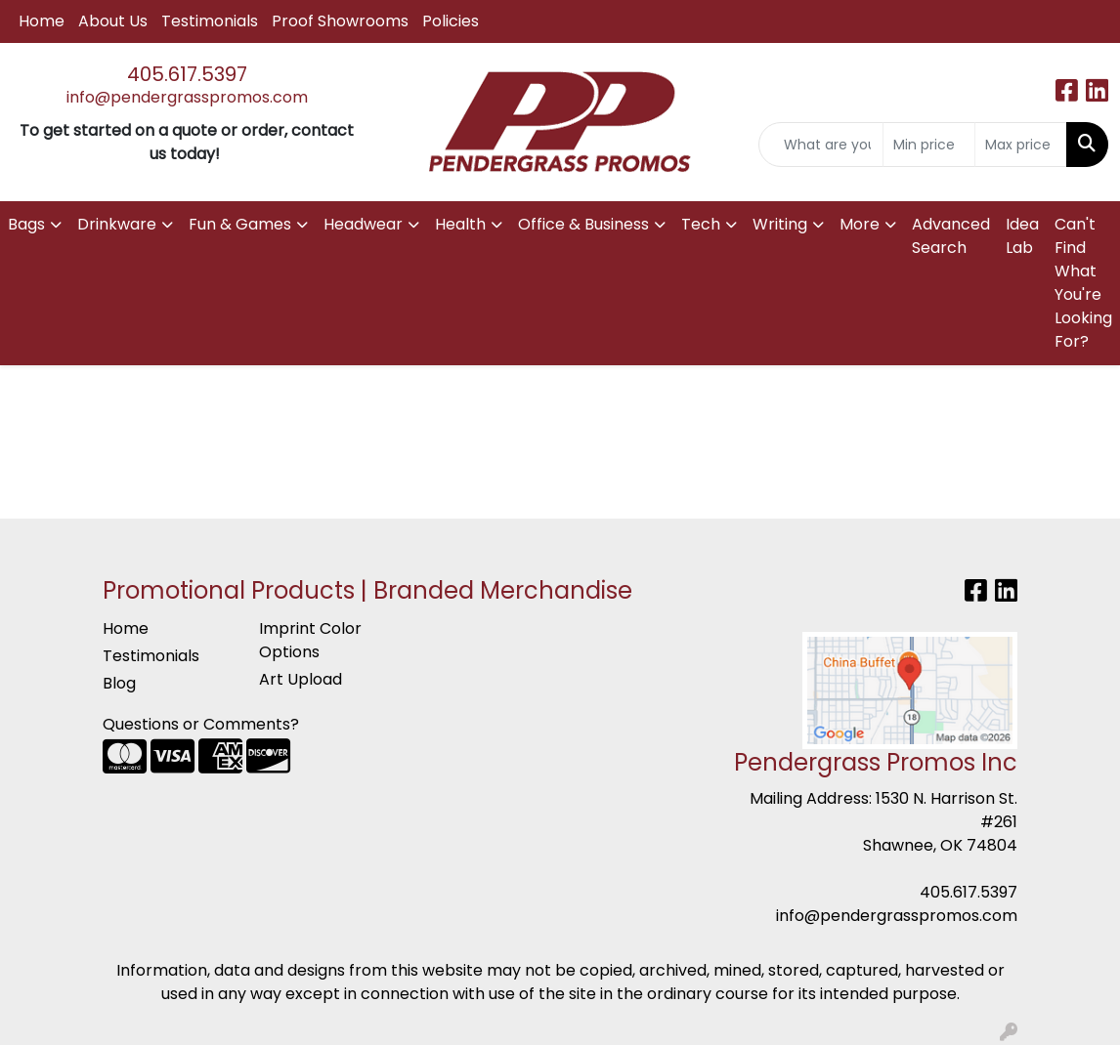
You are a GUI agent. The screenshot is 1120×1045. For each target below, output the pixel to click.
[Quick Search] (820, 144)
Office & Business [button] (583, 224)
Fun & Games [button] (240, 224)
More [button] (860, 224)
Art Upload (300, 679)
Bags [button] (26, 224)
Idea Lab (1022, 236)
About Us (113, 21)
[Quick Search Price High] (1020, 144)
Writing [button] (780, 224)
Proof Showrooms (340, 21)
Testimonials (209, 21)
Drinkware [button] (116, 224)
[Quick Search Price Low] (929, 144)
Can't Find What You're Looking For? (1083, 283)
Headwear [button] (363, 224)
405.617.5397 (187, 74)
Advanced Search (951, 236)
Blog (119, 683)
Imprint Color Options (310, 640)
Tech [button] (700, 224)
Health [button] (460, 224)
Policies (450, 21)
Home (42, 21)
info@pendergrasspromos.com (187, 97)
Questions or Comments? (201, 724)
